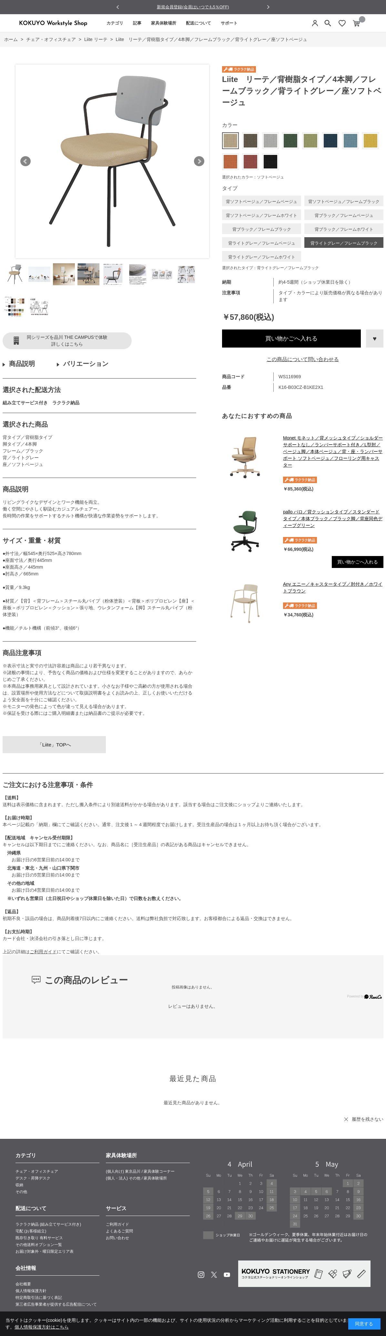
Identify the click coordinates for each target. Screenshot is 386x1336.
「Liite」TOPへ (54, 744)
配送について (198, 23)
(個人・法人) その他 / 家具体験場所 (136, 1178)
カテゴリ (115, 23)
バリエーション (85, 363)
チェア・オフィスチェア (36, 1171)
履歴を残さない (367, 1119)
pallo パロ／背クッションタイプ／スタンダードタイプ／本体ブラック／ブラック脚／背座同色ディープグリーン (332, 518)
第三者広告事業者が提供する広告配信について (56, 1304)
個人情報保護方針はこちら (42, 1327)
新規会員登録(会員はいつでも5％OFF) (193, 7)
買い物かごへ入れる (291, 338)
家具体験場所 (163, 23)
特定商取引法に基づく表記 (38, 1297)
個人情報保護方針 (30, 1291)
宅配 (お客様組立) (30, 1231)
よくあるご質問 (119, 1231)
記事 (137, 23)
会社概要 (23, 1284)
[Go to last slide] (118, 7)
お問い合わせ (117, 1238)
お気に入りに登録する (374, 338)
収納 (19, 1185)
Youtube (227, 1275)
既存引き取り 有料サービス (39, 1238)
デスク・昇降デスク (32, 1178)
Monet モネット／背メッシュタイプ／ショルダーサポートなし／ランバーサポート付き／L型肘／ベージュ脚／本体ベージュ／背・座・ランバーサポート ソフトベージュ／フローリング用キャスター (333, 451)
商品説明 (22, 363)
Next (199, 161)
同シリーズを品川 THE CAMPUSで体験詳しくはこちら (67, 341)
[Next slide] (268, 6)
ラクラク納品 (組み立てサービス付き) (48, 1224)
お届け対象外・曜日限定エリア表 (44, 1251)
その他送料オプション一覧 (38, 1244)
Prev (25, 161)
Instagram (201, 1275)
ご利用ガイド (43, 951)
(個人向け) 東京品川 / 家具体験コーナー (140, 1171)
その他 (21, 1191)
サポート (229, 23)
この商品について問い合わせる (303, 359)
